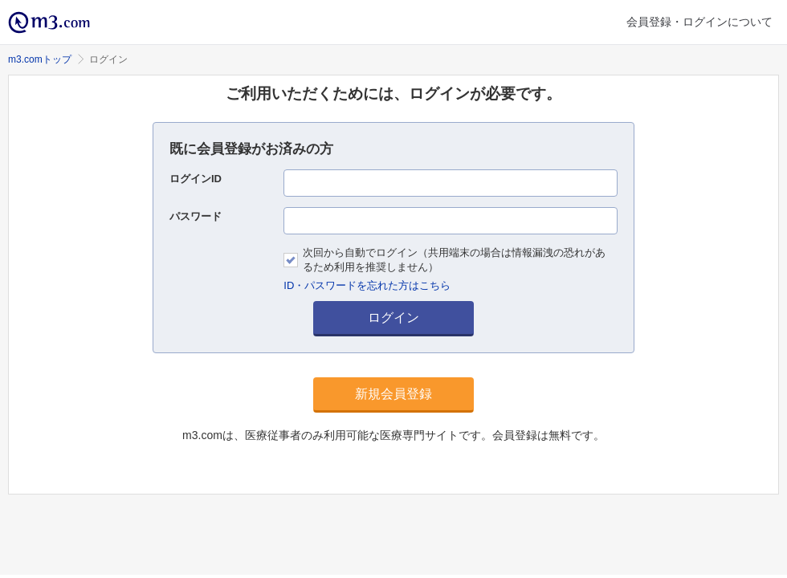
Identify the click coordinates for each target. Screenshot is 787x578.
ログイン (393, 317)
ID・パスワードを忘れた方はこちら (367, 285)
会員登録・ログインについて (699, 21)
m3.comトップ (39, 59)
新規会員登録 (393, 394)
